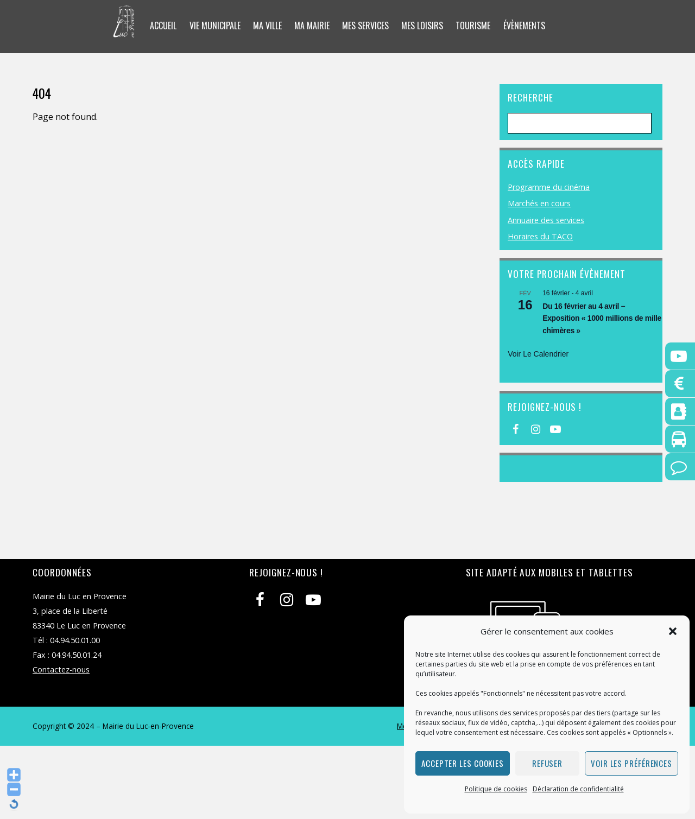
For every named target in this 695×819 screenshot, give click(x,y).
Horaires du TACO (540, 236)
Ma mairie (312, 25)
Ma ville (267, 25)
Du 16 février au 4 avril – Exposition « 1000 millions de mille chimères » (601, 318)
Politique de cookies (496, 788)
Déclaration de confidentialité (578, 788)
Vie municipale (215, 25)
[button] (672, 631)
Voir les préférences (631, 763)
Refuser (547, 763)
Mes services (365, 25)
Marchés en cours (539, 203)
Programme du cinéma (549, 187)
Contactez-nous (61, 669)
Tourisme (473, 25)
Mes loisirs (422, 25)
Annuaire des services (546, 220)
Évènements (524, 25)
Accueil (163, 25)
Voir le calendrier (538, 354)
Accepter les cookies (462, 763)
